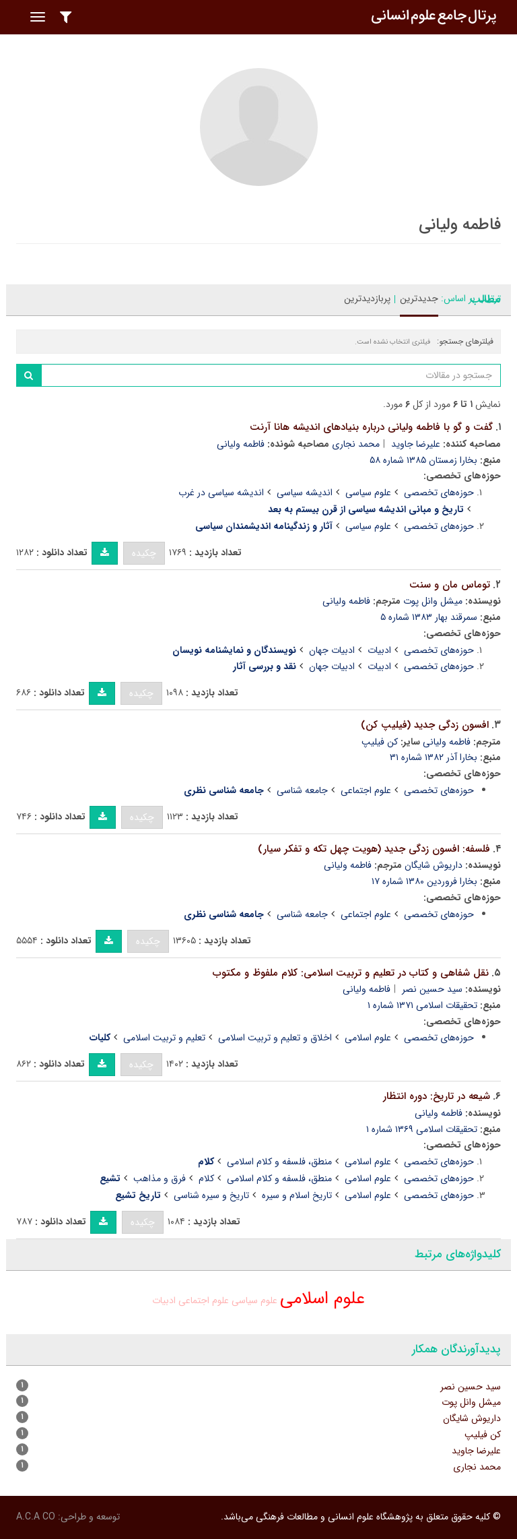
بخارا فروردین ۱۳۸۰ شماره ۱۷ (424, 881)
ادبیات (379, 650)
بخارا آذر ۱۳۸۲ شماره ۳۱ (433, 757)
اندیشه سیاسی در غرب (221, 492)
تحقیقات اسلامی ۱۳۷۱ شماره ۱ (422, 1005)
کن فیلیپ (379, 741)
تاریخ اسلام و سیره (297, 1195)
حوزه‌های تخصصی (439, 492)
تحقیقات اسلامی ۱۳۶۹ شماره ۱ (421, 1129)
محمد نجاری (356, 444)
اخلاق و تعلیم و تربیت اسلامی (275, 1037)
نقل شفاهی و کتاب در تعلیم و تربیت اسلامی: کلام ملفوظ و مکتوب (351, 973)
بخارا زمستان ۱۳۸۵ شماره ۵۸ (423, 460)
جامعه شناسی (302, 790)
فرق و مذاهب (159, 1178)
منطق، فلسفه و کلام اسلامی (279, 1161)
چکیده (144, 553)
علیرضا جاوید (415, 444)
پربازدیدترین (367, 298)
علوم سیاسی (368, 492)
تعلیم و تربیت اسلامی (164, 1037)
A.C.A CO (35, 1516)
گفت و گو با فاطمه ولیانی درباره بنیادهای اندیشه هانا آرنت (371, 427)
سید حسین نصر (432, 989)
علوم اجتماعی (366, 790)
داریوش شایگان (433, 865)
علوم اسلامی (368, 1037)
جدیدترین (419, 298)
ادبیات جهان (332, 650)
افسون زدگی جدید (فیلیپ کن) (425, 725)
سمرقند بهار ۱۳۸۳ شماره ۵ (428, 617)
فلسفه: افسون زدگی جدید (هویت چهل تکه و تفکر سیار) (374, 849)
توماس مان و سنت (449, 585)
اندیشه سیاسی (305, 492)
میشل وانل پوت (432, 601)
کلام (206, 1178)
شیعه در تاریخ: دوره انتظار (436, 1096)
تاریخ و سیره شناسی (211, 1195)
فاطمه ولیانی (241, 444)
